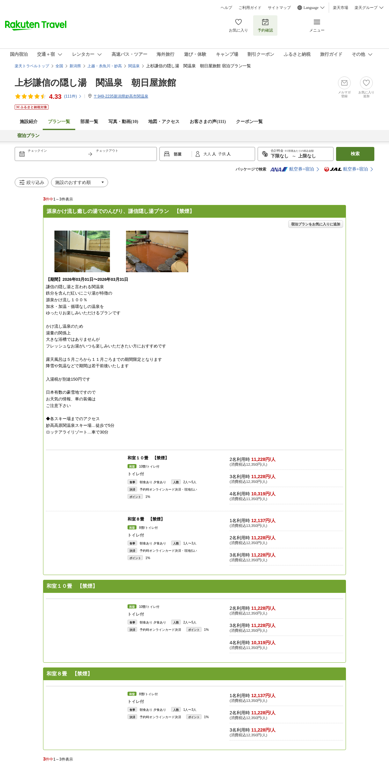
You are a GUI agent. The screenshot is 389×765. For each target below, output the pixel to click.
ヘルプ (226, 7)
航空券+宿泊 (292, 169)
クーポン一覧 (249, 121)
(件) (73, 96)
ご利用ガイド (250, 7)
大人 (207, 154)
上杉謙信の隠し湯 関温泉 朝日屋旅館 (95, 83)
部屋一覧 (89, 121)
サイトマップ (279, 7)
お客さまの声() (208, 121)
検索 (355, 153)
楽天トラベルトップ (32, 66)
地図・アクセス (164, 121)
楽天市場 (340, 7)
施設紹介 (29, 121)
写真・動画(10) (123, 121)
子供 (222, 154)
